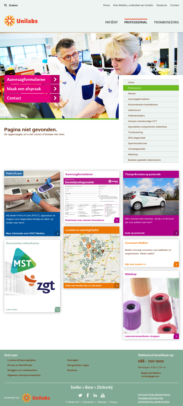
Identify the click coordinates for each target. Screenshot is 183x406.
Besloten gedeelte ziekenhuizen (144, 160)
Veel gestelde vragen (78, 365)
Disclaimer (88, 402)
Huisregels (72, 360)
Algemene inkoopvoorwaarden (24, 375)
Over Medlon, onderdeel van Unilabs (133, 5)
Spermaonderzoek (137, 143)
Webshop (133, 154)
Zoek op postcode (152, 233)
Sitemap (101, 402)
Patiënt (111, 21)
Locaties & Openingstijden (21, 360)
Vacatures (161, 5)
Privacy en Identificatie (19, 365)
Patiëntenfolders (136, 115)
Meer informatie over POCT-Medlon (33, 233)
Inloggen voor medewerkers (22, 370)
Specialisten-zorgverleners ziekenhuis (147, 126)
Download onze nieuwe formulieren (92, 220)
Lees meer (33, 309)
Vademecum (134, 110)
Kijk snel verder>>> (152, 264)
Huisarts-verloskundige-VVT (142, 121)
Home (106, 5)
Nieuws (132, 93)
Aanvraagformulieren (33, 79)
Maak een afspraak (33, 88)
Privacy (113, 402)
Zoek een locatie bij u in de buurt (92, 285)
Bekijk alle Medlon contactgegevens (151, 374)
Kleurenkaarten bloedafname (143, 104)
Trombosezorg (166, 21)
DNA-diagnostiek (137, 137)
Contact (174, 5)
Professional (135, 21)
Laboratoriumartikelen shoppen (152, 336)
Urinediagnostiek (136, 149)
